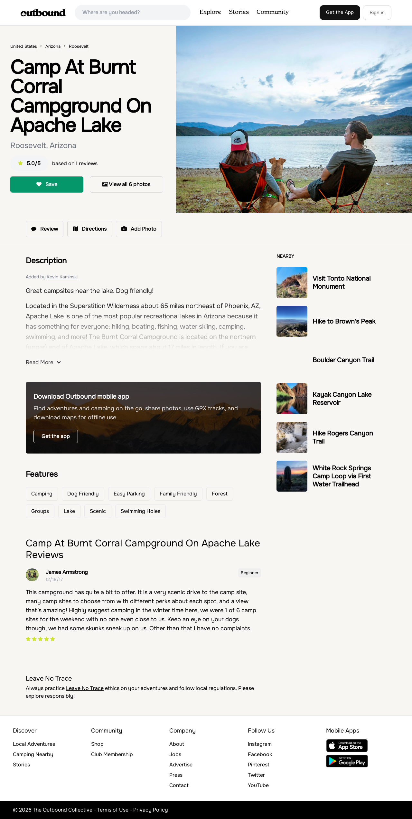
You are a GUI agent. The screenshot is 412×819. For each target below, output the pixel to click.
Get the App (340, 12)
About (176, 744)
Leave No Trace (85, 688)
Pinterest (258, 764)
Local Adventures (34, 744)
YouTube (258, 785)
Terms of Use (112, 809)
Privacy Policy (150, 809)
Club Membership (112, 754)
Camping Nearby (33, 754)
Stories (239, 12)
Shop (97, 744)
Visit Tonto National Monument (341, 283)
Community (273, 12)
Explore (210, 12)
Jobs (175, 754)
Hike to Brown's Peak (344, 321)
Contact (179, 785)
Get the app (56, 436)
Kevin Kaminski (62, 277)
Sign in (377, 12)
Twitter (256, 775)
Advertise (180, 764)
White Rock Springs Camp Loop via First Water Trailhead (342, 476)
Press (176, 775)
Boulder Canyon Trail (343, 360)
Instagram (260, 744)
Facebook (260, 754)
